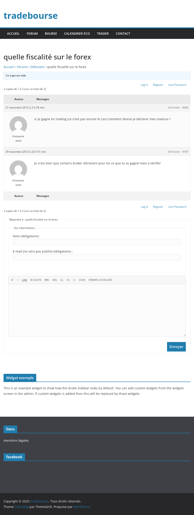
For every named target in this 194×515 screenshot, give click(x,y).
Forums (22, 67)
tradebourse (31, 15)
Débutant (37, 67)
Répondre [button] (174, 107)
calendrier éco (77, 33)
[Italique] (17, 280)
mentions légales (16, 440)
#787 (185, 152)
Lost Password (177, 85)
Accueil (9, 67)
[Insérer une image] (55, 280)
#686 (185, 107)
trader (103, 33)
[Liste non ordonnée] (62, 280)
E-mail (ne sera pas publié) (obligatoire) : (43, 251)
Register (158, 85)
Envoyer (176, 346)
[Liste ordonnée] (68, 280)
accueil (13, 33)
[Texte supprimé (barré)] (47, 280)
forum (32, 33)
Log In (144, 85)
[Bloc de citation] (36, 280)
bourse (51, 33)
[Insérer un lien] (24, 280)
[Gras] (12, 280)
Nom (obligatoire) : (26, 236)
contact (123, 33)
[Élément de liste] (74, 280)
